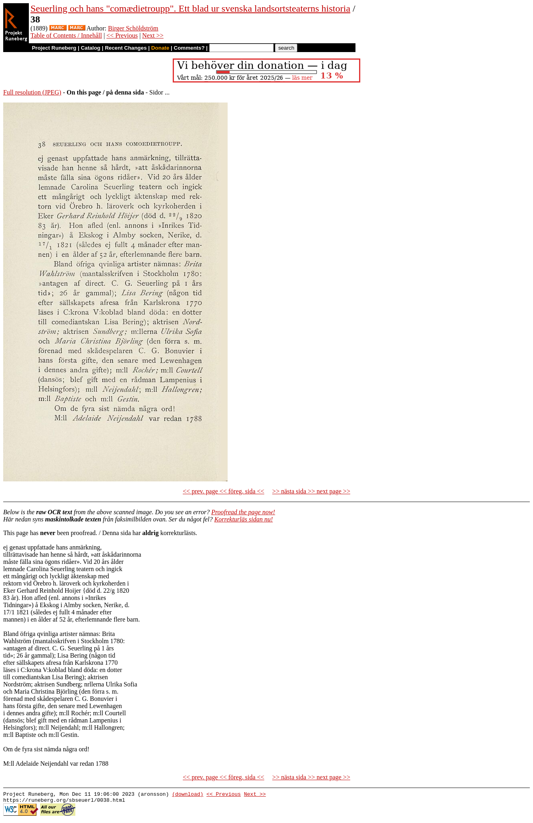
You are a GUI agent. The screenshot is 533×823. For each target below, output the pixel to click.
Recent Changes (126, 48)
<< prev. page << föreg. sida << (223, 491)
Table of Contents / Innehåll (66, 35)
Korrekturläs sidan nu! (243, 519)
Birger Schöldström (133, 28)
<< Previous (122, 35)
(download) (187, 795)
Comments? (189, 48)
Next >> (153, 35)
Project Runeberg (54, 48)
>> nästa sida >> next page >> (311, 491)
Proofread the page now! (243, 512)
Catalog (91, 48)
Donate (160, 48)
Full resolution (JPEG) (32, 92)
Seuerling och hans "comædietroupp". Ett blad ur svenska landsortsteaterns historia (190, 8)
